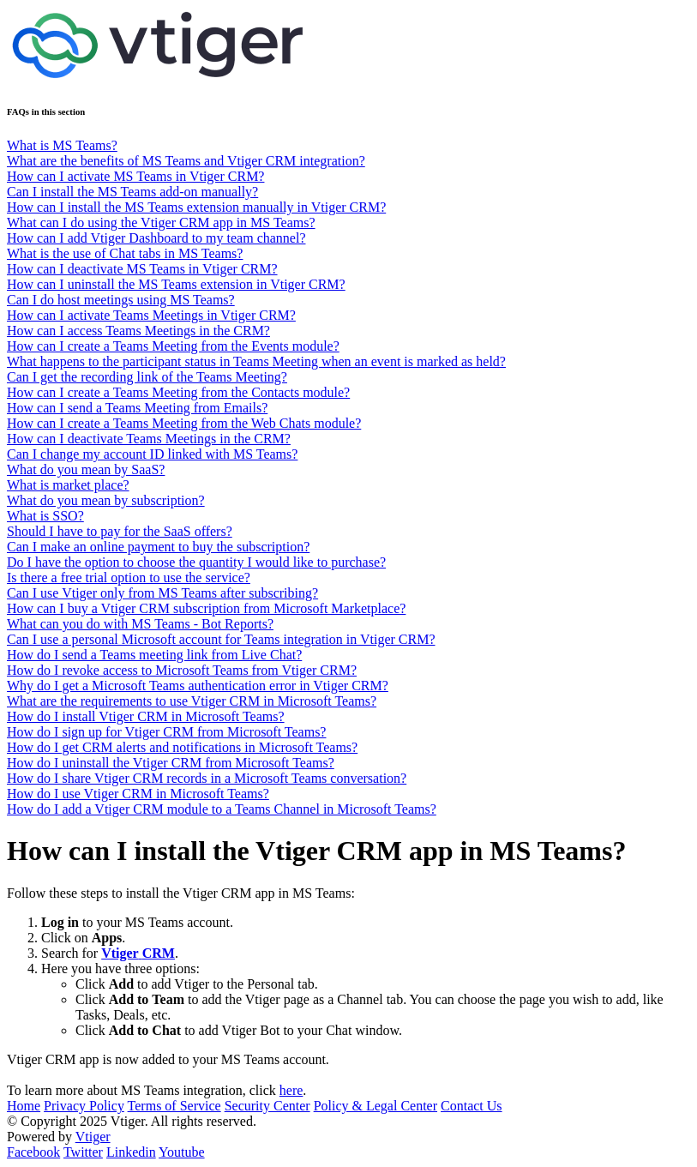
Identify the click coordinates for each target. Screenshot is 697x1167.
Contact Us (471, 1105)
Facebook (33, 1152)
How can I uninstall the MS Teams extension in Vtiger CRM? (176, 284)
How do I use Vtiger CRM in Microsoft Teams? (138, 793)
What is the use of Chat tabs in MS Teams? (125, 253)
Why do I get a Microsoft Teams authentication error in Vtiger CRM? (197, 685)
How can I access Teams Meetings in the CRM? (138, 330)
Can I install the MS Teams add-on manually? (132, 191)
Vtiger (93, 1136)
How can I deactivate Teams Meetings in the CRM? (149, 438)
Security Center (267, 1105)
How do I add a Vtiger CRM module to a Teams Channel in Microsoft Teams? (221, 809)
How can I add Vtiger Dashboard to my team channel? (156, 238)
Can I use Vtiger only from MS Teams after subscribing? (162, 593)
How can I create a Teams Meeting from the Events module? (173, 346)
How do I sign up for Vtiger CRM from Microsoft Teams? (166, 732)
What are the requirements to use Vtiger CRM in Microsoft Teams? (191, 701)
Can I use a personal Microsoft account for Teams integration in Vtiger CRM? (221, 639)
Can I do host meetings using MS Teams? (121, 299)
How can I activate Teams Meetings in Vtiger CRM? (151, 315)
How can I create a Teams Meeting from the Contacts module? (178, 392)
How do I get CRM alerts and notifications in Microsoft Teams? (182, 747)
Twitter (83, 1152)
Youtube (182, 1152)
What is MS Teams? (62, 145)
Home (23, 1105)
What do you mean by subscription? (106, 500)
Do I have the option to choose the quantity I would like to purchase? (196, 562)
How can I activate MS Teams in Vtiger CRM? (135, 176)
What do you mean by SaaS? (86, 469)
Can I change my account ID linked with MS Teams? (152, 454)
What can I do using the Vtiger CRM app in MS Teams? (161, 222)
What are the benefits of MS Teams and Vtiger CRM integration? (186, 160)
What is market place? (68, 485)
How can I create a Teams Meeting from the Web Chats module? (184, 423)
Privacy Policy (84, 1105)
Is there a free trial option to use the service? (128, 577)
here (291, 1090)
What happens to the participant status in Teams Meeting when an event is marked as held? (256, 361)
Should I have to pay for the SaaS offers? (119, 531)
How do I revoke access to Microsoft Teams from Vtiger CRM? (182, 670)
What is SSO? (45, 515)
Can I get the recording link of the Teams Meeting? (147, 377)
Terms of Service (174, 1105)
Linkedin (131, 1152)
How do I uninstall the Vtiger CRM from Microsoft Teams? (170, 762)
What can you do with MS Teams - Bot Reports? (140, 624)
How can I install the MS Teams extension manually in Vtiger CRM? (196, 207)
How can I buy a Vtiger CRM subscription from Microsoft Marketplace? (206, 608)
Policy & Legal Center (375, 1105)
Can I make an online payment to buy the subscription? (158, 546)
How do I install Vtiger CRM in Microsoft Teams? (146, 716)
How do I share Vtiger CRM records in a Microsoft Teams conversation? (206, 778)
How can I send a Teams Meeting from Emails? (137, 407)
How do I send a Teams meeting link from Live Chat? (154, 654)
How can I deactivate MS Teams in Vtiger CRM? (142, 269)
